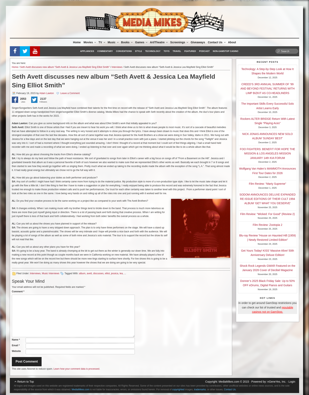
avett (89, 273)
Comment (18, 291)
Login (292, 381)
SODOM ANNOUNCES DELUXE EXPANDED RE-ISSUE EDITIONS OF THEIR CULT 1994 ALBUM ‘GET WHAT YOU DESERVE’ (267, 199)
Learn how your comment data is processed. (76, 368)
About (232, 42)
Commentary (105, 51)
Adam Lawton (46, 93)
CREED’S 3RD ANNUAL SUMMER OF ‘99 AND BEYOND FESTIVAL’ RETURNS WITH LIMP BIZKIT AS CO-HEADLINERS (267, 89)
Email (16, 345)
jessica (114, 273)
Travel (177, 51)
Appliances (87, 51)
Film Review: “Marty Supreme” (267, 183)
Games (141, 42)
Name (16, 339)
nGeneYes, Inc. (276, 381)
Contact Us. (230, 389)
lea (121, 273)
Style (138, 51)
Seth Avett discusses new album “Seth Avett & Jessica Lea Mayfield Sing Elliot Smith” (65, 67)
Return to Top (25, 381)
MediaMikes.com (229, 381)
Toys (166, 51)
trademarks (200, 389)
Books (127, 42)
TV (102, 42)
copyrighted (178, 389)
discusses (98, 273)
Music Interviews (50, 273)
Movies (90, 42)
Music (113, 42)
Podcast (204, 51)
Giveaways (198, 42)
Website (16, 351)
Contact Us (217, 42)
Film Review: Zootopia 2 (267, 224)
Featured (190, 51)
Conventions (124, 51)
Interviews (117, 67)
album (82, 273)
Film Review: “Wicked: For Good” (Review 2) (267, 214)
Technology (153, 51)
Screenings (179, 42)
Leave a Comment (70, 93)
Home (77, 42)
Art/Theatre (159, 42)
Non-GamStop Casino (225, 51)
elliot (107, 273)
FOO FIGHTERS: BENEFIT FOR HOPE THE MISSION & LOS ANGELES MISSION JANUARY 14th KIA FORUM (267, 154)
